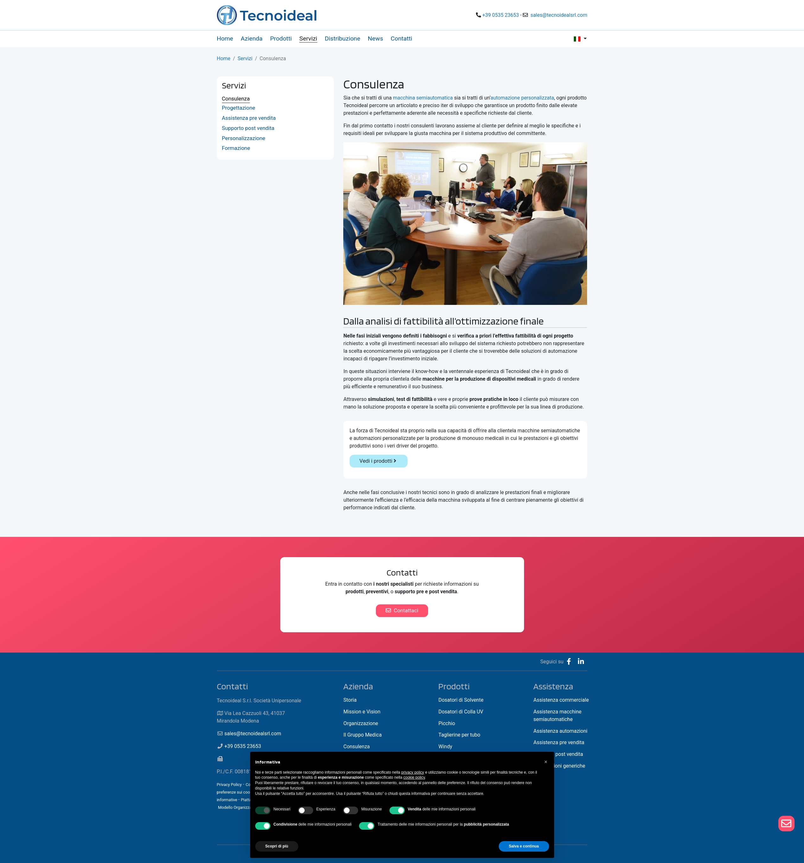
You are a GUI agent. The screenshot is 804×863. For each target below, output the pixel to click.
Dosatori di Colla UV (460, 712)
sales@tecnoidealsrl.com (558, 15)
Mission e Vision (361, 712)
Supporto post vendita (248, 128)
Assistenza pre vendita (249, 118)
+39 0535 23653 (500, 15)
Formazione (236, 148)
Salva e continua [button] (524, 846)
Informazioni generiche (559, 766)
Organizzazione (360, 723)
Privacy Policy (229, 784)
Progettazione (238, 108)
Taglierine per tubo (459, 735)
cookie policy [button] (414, 777)
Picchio (446, 723)
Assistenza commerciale (561, 700)
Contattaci (402, 610)
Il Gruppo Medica (362, 735)
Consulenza (236, 98)
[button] (546, 762)
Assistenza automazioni (560, 731)
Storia (350, 700)
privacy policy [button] (412, 772)
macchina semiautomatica (423, 98)
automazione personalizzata (522, 98)
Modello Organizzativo (238, 807)
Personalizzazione (243, 138)
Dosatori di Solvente (460, 700)
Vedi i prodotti (378, 461)
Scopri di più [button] (276, 846)
